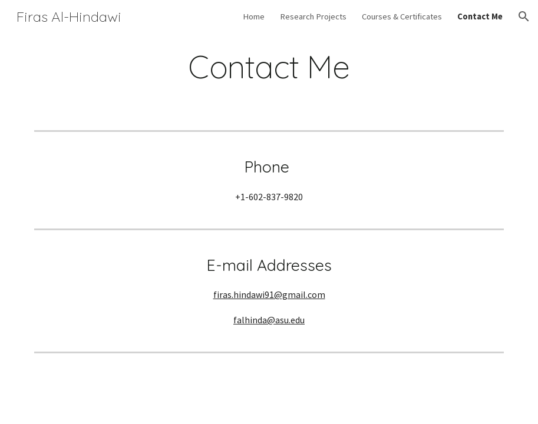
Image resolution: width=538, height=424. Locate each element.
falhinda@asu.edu (269, 320)
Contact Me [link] (480, 16)
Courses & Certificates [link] (402, 16)
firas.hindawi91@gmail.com (269, 294)
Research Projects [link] (313, 16)
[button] (524, 16)
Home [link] (254, 16)
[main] (268, 66)
